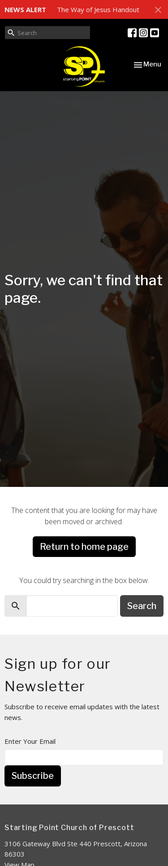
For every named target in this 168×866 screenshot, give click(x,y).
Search (141, 606)
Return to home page (84, 546)
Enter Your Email (30, 741)
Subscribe (33, 775)
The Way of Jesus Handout (98, 9)
